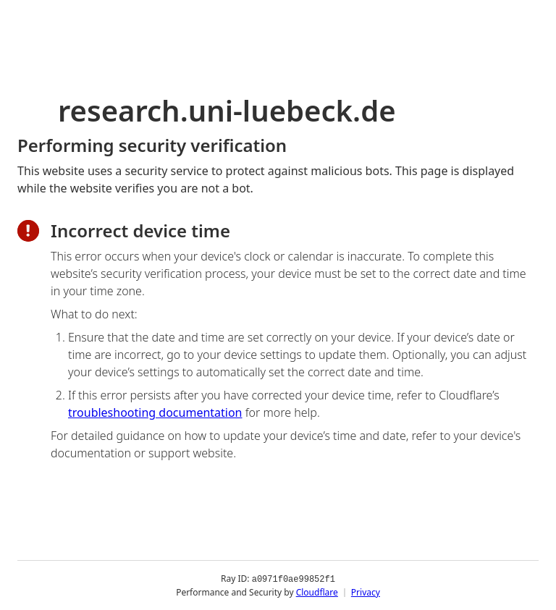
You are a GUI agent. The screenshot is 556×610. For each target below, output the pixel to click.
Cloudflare (317, 591)
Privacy (365, 591)
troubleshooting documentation (155, 412)
